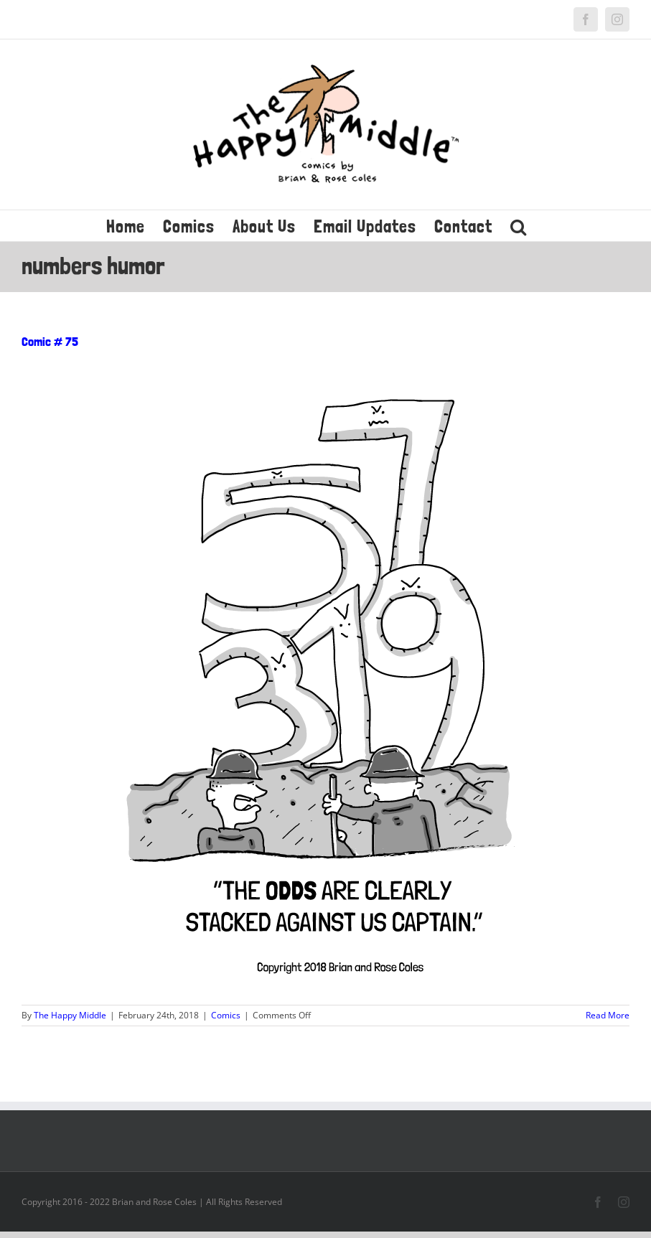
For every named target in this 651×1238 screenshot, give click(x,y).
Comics (225, 1015)
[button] (518, 225)
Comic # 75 (50, 341)
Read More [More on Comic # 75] (607, 1015)
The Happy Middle (70, 1015)
